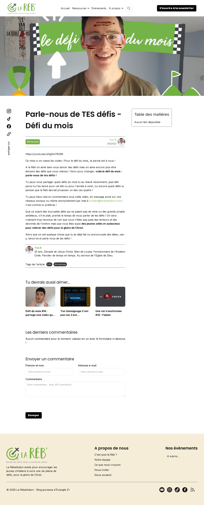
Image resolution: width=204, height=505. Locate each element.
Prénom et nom (35, 365)
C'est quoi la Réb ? (106, 454)
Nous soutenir (103, 475)
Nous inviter (102, 469)
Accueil (65, 8)
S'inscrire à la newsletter (177, 8)
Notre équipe (102, 459)
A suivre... (173, 456)
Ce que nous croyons (108, 464)
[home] (22, 8)
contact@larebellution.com (105, 200)
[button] (80, 8)
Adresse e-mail (87, 365)
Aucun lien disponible (147, 122)
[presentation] (50, 405)
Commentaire (34, 379)
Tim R (112, 139)
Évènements (98, 8)
